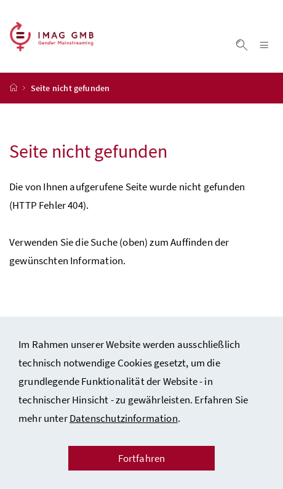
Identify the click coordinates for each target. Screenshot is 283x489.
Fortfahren (141, 458)
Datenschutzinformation (124, 418)
